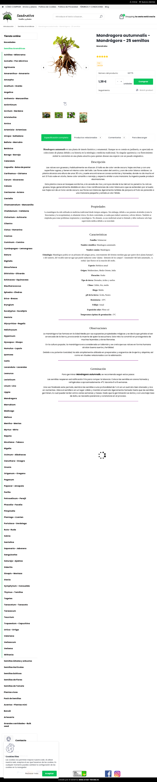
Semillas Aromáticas (26, 26)
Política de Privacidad (68, 7)
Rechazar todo (31, 773)
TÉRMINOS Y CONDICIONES (91, 7)
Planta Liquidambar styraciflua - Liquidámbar (110, 453)
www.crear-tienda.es (89, 779)
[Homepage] (3, 7)
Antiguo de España (52, 453)
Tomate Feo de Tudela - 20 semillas (141, 452)
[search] (101, 17)
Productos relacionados (88, 137)
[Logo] (19, 17)
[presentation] (43, 67)
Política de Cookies (47, 7)
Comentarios (117, 137)
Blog (107, 7)
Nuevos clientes (148, 2)
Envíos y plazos (30, 7)
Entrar (134, 2)
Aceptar (49, 773)
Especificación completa (56, 137)
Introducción (8, 26)
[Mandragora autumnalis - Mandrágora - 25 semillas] (65, 56)
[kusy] (119, 81)
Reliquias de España (81, 450)
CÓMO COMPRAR (13, 7)
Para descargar (139, 137)
